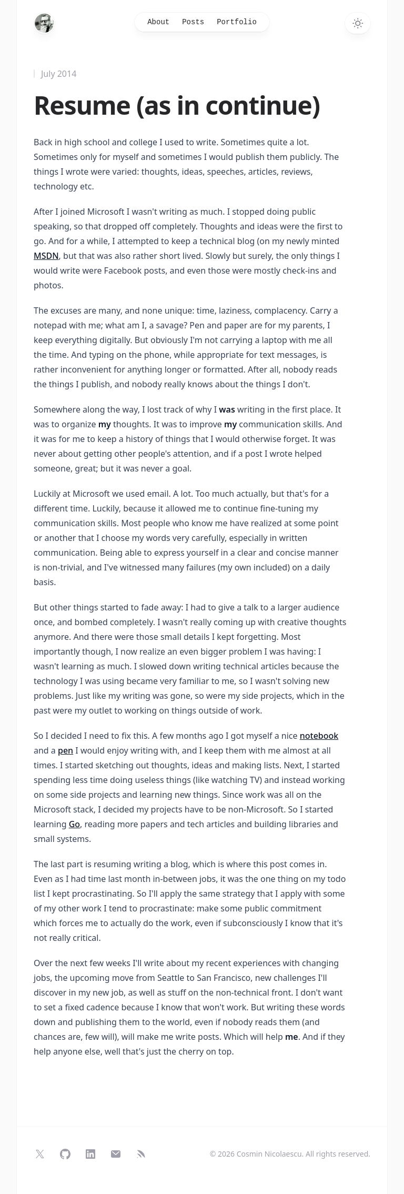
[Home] (44, 23)
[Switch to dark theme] (357, 23)
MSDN (46, 256)
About (158, 22)
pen (65, 750)
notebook (319, 735)
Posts (193, 22)
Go (74, 824)
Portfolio (237, 22)
